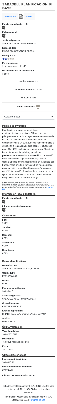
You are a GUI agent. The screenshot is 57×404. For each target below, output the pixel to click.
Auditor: (6, 318)
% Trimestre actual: (25, 89)
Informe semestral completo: (16, 206)
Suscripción (10, 16)
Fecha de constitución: (13, 288)
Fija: (4, 220)
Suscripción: (8, 242)
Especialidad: (9, 48)
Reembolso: (8, 250)
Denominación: (10, 265)
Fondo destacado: (26, 106)
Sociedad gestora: (11, 40)
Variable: (6, 227)
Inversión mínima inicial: (14, 359)
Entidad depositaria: (12, 311)
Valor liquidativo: (10, 331)
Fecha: (22, 81)
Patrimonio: (8, 338)
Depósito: (7, 235)
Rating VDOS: (9, 55)
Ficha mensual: (10, 32)
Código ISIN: (8, 273)
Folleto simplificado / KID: (15, 24)
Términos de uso (37, 400)
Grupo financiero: (11, 303)
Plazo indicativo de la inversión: (18, 70)
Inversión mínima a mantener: (17, 366)
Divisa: (5, 280)
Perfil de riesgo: (10, 63)
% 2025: (25, 97)
